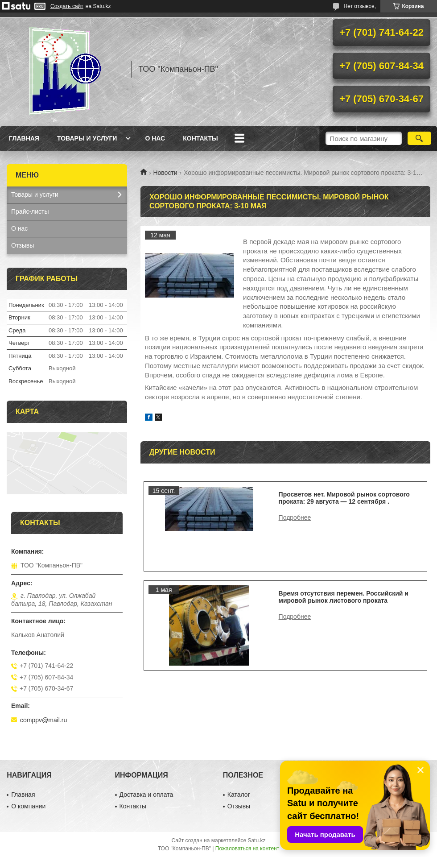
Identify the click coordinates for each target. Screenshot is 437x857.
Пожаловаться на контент (247, 848)
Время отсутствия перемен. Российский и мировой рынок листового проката (343, 597)
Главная (24, 138)
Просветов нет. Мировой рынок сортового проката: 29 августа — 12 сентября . (344, 498)
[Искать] (419, 138)
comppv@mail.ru (43, 720)
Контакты (200, 138)
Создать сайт (66, 6)
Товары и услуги (87, 138)
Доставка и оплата (146, 794)
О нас (155, 138)
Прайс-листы (30, 211)
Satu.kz (256, 840)
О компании (28, 806)
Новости (165, 172)
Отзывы (22, 245)
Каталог (238, 794)
